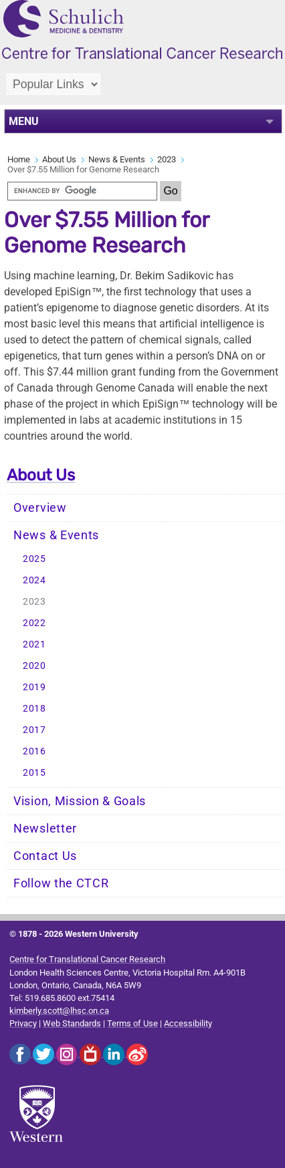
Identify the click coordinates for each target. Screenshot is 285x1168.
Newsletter (45, 828)
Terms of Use (132, 1023)
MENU (24, 121)
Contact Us (45, 856)
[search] (82, 191)
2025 (34, 559)
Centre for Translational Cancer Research (87, 959)
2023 (166, 159)
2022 (34, 623)
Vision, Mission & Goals (79, 801)
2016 (34, 751)
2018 (34, 708)
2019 (34, 687)
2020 (34, 666)
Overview (40, 508)
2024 (34, 580)
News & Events (116, 159)
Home (18, 159)
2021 (34, 644)
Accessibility (188, 1023)
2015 (34, 772)
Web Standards (72, 1023)
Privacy (23, 1023)
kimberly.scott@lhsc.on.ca (59, 1011)
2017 (34, 730)
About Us (59, 159)
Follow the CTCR (61, 883)
